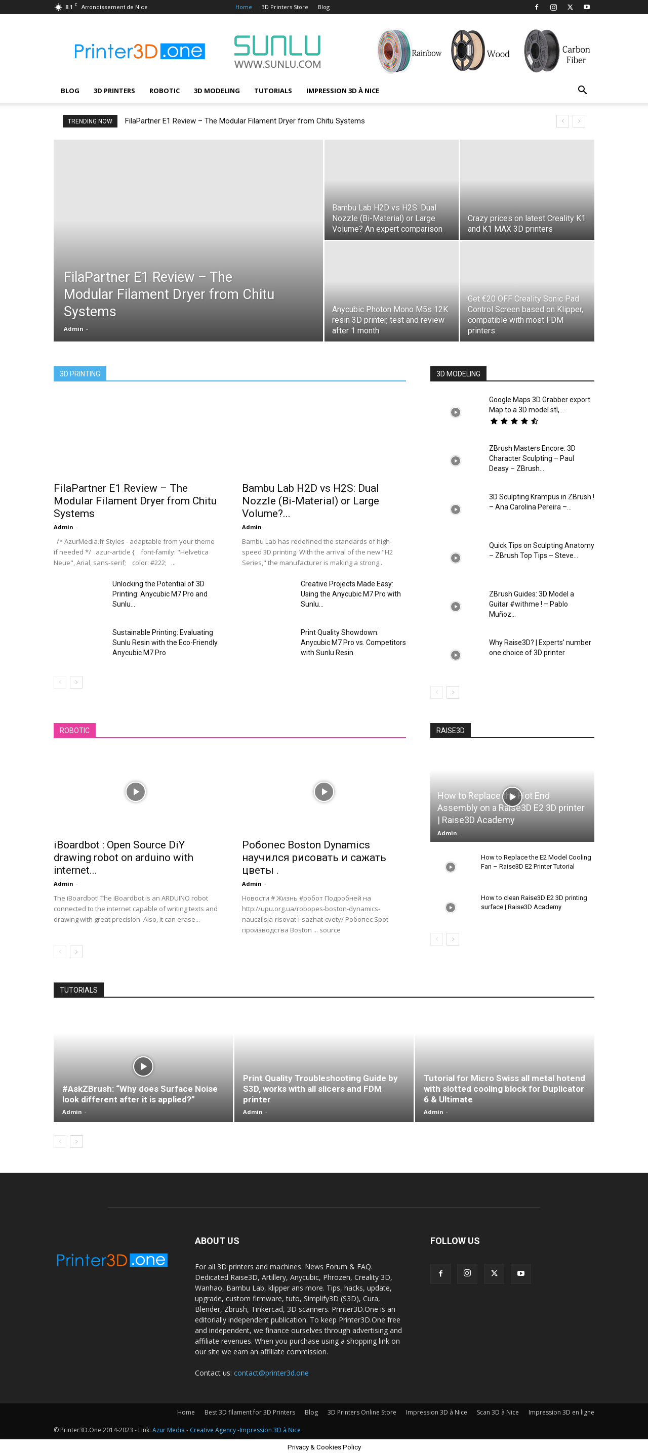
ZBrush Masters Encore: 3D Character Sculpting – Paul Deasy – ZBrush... (532, 458)
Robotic (164, 90)
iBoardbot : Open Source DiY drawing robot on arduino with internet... (123, 857)
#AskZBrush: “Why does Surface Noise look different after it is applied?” (140, 1094)
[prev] (562, 121)
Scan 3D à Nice (498, 1412)
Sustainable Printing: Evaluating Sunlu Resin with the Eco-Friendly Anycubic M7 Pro (165, 642)
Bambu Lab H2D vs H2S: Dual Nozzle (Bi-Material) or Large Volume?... (310, 501)
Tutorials (273, 90)
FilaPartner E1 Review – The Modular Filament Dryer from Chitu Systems (245, 120)
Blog (324, 7)
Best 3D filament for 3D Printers (250, 1412)
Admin (74, 328)
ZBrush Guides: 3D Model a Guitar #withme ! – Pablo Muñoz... (531, 604)
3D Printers (114, 90)
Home (243, 7)
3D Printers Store (285, 7)
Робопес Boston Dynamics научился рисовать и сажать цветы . (314, 857)
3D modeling (217, 90)
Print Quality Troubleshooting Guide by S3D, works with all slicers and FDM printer (320, 1088)
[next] (579, 121)
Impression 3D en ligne (561, 1412)
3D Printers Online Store (362, 1412)
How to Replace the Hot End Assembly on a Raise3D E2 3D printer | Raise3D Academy (511, 807)
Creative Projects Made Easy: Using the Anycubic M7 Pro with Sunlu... (351, 594)
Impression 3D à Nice (342, 90)
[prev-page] (60, 682)
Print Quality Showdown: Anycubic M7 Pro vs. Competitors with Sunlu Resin (353, 642)
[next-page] (76, 682)
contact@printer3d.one (271, 1373)
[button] (582, 91)
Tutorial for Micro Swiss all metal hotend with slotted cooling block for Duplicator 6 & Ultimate (504, 1088)
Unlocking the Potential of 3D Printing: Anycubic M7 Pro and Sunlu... (160, 594)
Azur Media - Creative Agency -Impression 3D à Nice (226, 1430)
